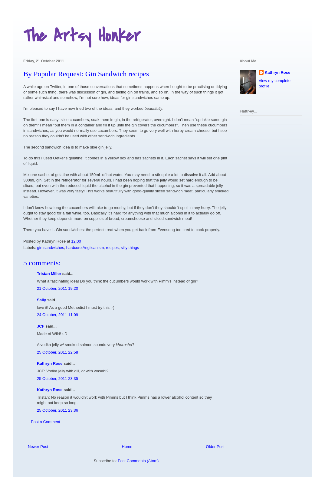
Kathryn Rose (50, 363)
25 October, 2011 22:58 (57, 352)
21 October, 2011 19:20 (57, 288)
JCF (40, 326)
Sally (41, 300)
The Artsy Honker (81, 36)
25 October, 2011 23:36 (57, 410)
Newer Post (38, 446)
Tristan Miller (49, 273)
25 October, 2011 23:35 (57, 378)
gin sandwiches (50, 247)
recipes (112, 247)
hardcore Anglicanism (85, 247)
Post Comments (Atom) (138, 461)
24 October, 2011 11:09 (57, 314)
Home (127, 446)
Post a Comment (45, 422)
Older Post (215, 446)
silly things (130, 247)
